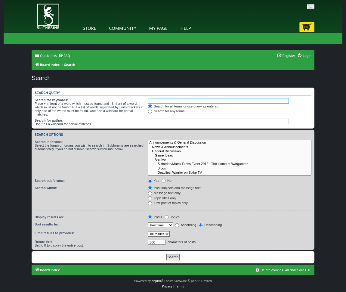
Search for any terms (166, 111)
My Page (158, 28)
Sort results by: (47, 224)
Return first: (44, 242)
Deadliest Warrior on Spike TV (230, 173)
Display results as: (49, 217)
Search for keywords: (51, 100)
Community (122, 28)
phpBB (156, 281)
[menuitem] (64, 55)
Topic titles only (162, 198)
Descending (210, 225)
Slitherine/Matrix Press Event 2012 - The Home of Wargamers (230, 164)
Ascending (185, 225)
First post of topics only (168, 203)
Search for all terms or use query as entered (183, 106)
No (166, 180)
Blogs (230, 168)
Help (186, 28)
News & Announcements (230, 147)
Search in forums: (49, 142)
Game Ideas (230, 156)
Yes (153, 180)
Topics (172, 217)
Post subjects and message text (174, 188)
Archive (230, 160)
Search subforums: (50, 180)
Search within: (46, 188)
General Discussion (230, 151)
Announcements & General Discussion (230, 143)
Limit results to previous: (54, 233)
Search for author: (49, 120)
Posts (155, 217)
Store (89, 28)
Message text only (164, 193)
